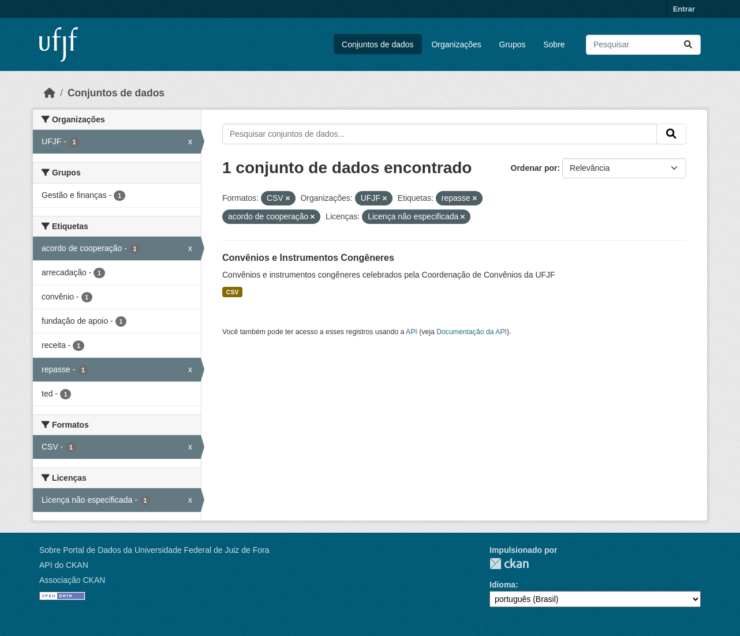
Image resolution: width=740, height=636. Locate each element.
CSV (232, 292)
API (411, 332)
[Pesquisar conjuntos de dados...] (643, 45)
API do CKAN (63, 565)
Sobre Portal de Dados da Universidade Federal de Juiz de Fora (154, 550)
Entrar (684, 9)
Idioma (502, 584)
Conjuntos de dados (378, 44)
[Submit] (688, 45)
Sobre (554, 44)
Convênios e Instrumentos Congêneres (308, 258)
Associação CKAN (72, 580)
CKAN (509, 564)
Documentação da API (471, 332)
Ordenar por (534, 168)
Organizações (456, 44)
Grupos (512, 44)
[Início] (49, 93)
